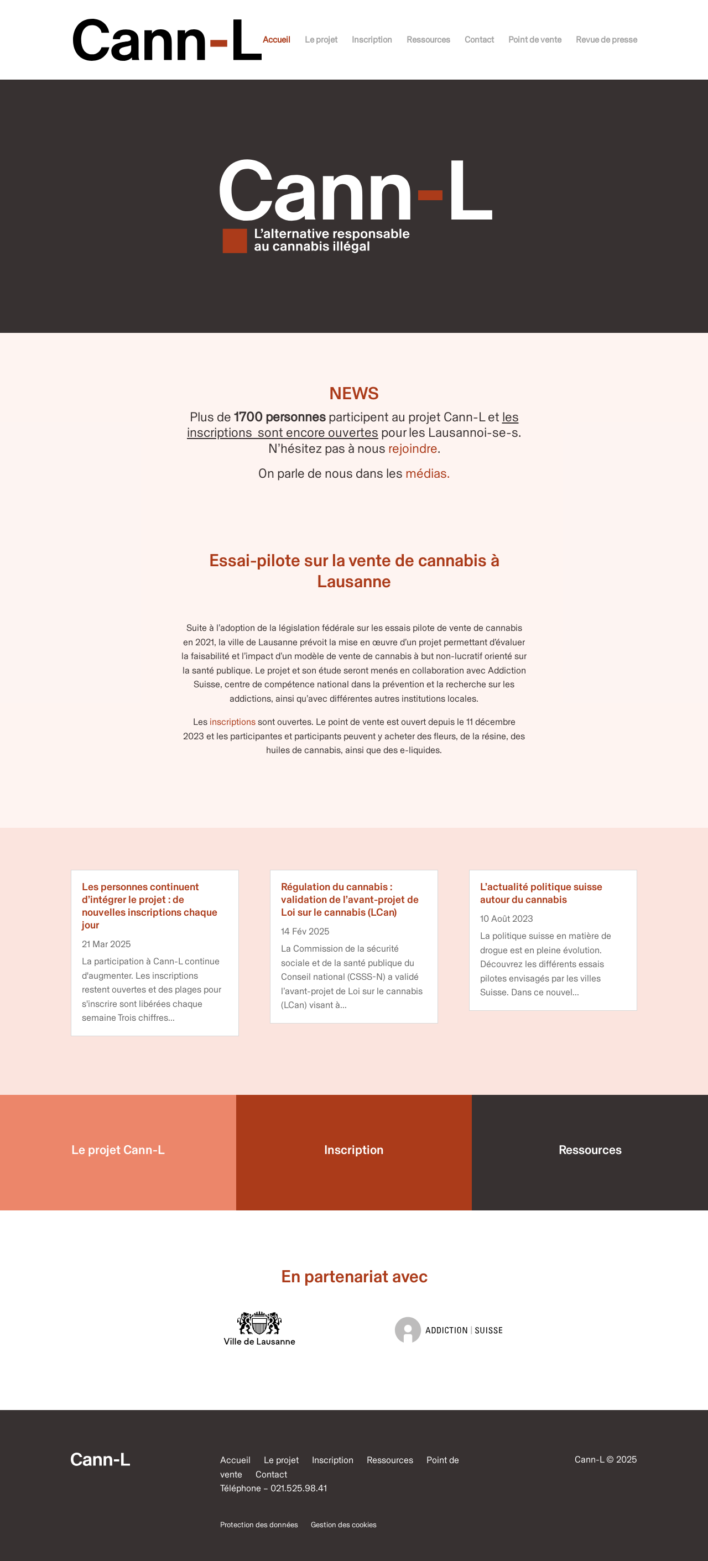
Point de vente (534, 40)
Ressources (428, 40)
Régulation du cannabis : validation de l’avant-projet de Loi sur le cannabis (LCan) (350, 899)
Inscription (372, 40)
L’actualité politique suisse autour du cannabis (541, 893)
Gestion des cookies (344, 1524)
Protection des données (259, 1524)
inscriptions (233, 721)
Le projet (321, 40)
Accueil (276, 40)
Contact (479, 40)
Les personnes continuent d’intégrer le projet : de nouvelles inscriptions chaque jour (149, 905)
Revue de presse (606, 40)
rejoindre (413, 448)
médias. (427, 473)
